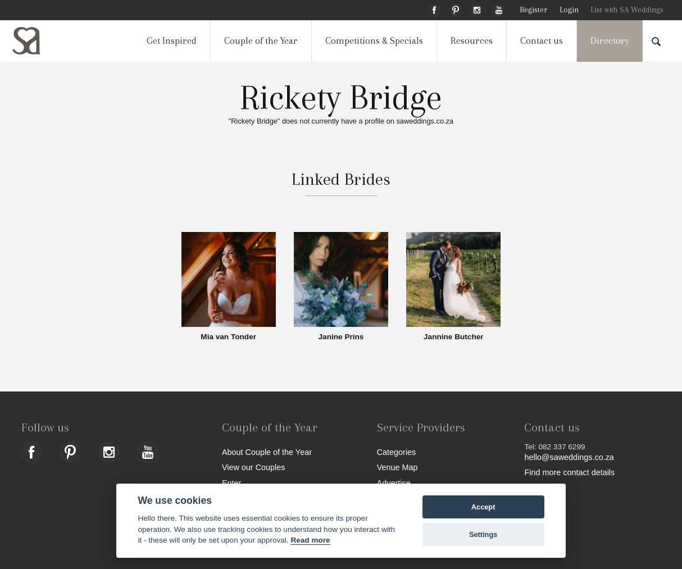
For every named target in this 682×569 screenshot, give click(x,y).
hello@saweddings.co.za (568, 457)
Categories (396, 452)
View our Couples (253, 467)
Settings (483, 534)
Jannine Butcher (454, 337)
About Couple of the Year (267, 452)
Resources (472, 40)
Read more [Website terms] (310, 540)
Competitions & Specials (374, 40)
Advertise (394, 483)
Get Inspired (172, 40)
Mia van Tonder (228, 337)
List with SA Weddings (626, 10)
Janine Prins (341, 337)
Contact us (541, 40)
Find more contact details (569, 472)
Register (533, 10)
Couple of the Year (261, 40)
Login (569, 10)
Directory (609, 40)
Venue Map (397, 467)
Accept (483, 507)
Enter (231, 483)
